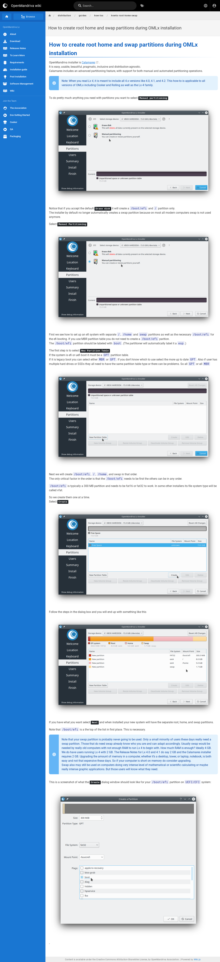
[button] (205, 5)
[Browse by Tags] (142, 5)
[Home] (6, 16)
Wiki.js (197, 959)
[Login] (214, 5)
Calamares (88, 62)
